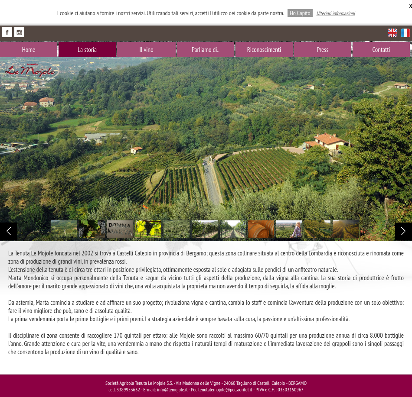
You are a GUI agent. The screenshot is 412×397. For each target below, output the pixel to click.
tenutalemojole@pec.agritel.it (225, 389)
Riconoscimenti (264, 49)
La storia (87, 49)
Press (323, 49)
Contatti (381, 49)
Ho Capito (300, 13)
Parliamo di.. (205, 49)
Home (28, 49)
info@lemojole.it (172, 389)
